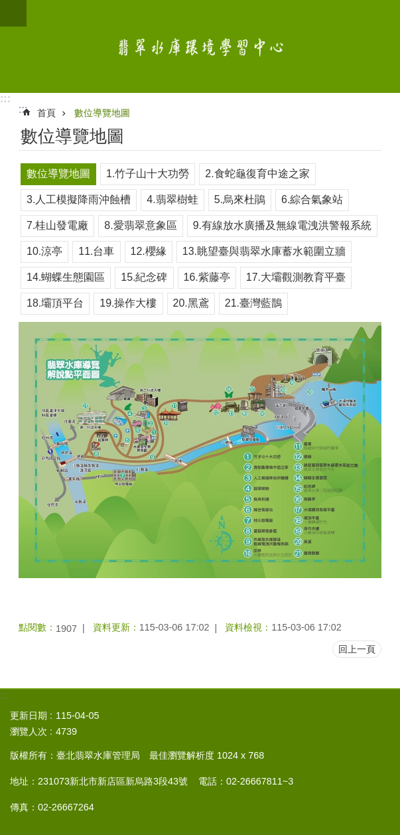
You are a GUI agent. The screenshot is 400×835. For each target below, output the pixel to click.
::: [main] (23, 109)
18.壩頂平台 (55, 303)
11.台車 (96, 251)
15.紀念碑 (144, 277)
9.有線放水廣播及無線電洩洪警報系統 (282, 225)
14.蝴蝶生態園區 (66, 277)
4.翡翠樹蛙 (172, 199)
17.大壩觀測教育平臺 (296, 277)
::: (5, 98)
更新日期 (28, 715)
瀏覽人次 (28, 731)
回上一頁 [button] (356, 649)
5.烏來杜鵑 (239, 199)
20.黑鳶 (191, 303)
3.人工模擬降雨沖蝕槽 (79, 199)
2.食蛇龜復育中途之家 (257, 173)
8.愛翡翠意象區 (140, 225)
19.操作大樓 (128, 303)
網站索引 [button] (13, 13)
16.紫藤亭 (207, 277)
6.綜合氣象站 (312, 199)
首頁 (46, 113)
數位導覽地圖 (102, 113)
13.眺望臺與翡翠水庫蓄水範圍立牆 (264, 251)
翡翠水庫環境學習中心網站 (200, 46)
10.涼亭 (44, 251)
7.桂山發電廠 (57, 225)
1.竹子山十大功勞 (147, 173)
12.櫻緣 (149, 251)
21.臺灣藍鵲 (253, 303)
